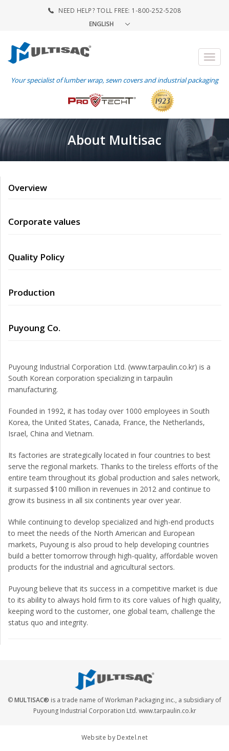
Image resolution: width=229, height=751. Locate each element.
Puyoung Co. (34, 328)
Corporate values (44, 221)
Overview (27, 188)
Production (31, 292)
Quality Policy (36, 257)
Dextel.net (132, 737)
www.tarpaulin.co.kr (167, 710)
